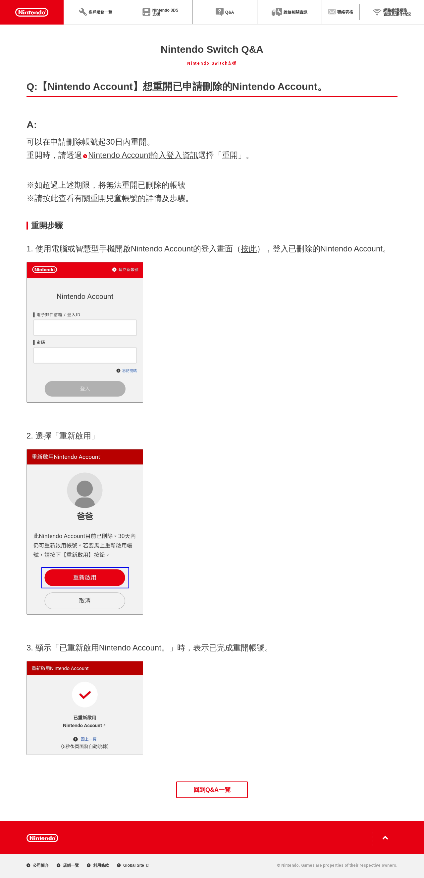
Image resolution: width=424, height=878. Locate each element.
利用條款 (98, 865)
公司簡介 (37, 865)
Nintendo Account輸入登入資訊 (140, 155)
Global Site (133, 865)
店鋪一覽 (68, 865)
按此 (50, 198)
